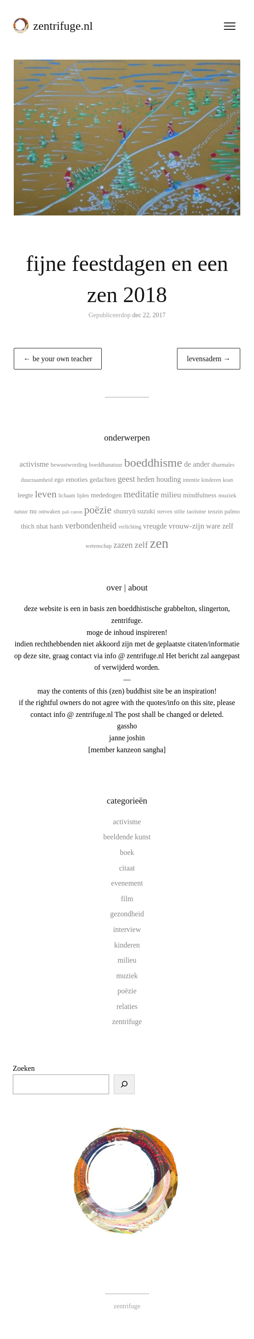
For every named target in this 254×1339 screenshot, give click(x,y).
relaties (127, 1006)
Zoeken (24, 1068)
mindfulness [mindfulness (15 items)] (199, 495)
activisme (127, 822)
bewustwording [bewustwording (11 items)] (69, 464)
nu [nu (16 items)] (33, 511)
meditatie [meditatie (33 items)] (141, 494)
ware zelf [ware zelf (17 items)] (219, 526)
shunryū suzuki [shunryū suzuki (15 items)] (134, 511)
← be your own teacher (57, 359)
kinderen (127, 945)
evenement (127, 883)
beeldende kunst (127, 837)
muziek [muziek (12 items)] (227, 495)
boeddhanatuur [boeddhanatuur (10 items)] (105, 465)
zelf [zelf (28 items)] (141, 545)
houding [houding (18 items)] (168, 479)
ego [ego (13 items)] (59, 479)
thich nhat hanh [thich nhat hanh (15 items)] (42, 526)
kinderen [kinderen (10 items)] (211, 480)
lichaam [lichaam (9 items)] (66, 495)
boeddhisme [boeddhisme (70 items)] (153, 462)
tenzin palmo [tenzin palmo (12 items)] (224, 511)
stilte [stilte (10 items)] (179, 511)
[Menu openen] (228, 27)
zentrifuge (127, 1021)
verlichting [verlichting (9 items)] (129, 526)
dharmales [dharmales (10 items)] (222, 465)
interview (127, 929)
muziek (127, 976)
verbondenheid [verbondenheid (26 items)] (91, 525)
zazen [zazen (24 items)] (123, 545)
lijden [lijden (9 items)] (83, 495)
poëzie (127, 991)
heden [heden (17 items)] (146, 479)
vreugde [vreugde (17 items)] (155, 526)
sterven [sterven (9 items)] (164, 511)
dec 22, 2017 (149, 315)
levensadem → (209, 359)
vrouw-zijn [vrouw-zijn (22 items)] (186, 525)
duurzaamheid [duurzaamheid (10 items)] (37, 480)
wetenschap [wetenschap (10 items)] (99, 546)
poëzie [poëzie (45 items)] (98, 510)
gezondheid (127, 914)
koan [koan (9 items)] (228, 480)
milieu (127, 960)
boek (127, 852)
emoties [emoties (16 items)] (77, 479)
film (127, 899)
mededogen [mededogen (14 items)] (106, 495)
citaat (127, 868)
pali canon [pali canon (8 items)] (72, 511)
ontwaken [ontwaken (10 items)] (50, 511)
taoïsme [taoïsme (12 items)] (196, 511)
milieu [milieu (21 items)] (171, 494)
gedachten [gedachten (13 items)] (102, 479)
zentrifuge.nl (64, 26)
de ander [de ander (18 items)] (197, 464)
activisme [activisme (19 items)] (34, 464)
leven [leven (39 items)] (45, 494)
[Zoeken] (124, 1085)
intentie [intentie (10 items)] (191, 480)
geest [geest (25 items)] (126, 479)
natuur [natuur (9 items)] (21, 511)
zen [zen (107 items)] (159, 543)
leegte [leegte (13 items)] (25, 495)
